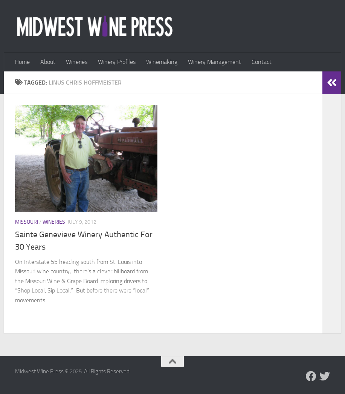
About (47, 61)
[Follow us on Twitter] (324, 376)
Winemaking (161, 61)
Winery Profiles (117, 61)
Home (22, 61)
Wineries (76, 61)
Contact (262, 61)
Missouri (26, 222)
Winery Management (214, 61)
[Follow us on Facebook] (311, 376)
